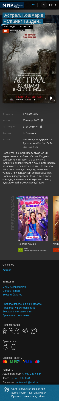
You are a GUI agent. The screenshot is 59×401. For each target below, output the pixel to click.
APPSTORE (5, 347)
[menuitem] (33, 5)
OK (5, 331)
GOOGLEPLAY (13, 347)
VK (14, 331)
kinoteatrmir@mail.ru (26, 382)
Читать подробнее (34, 396)
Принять (16, 396)
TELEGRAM (25, 331)
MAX (34, 331)
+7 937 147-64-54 (32, 373)
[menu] (31, 5)
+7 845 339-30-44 (20, 378)
